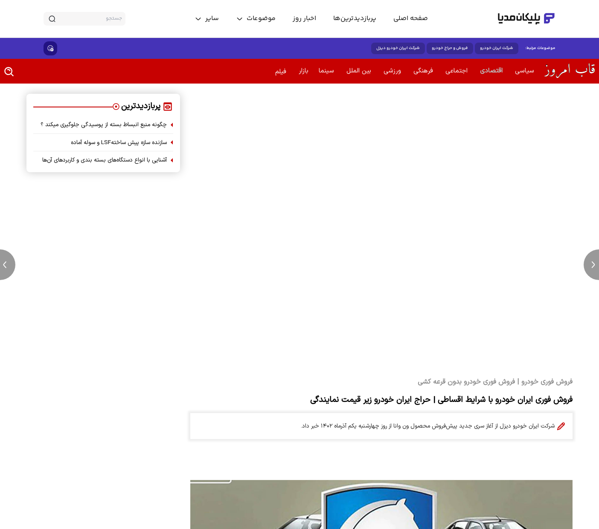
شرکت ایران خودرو (496, 48)
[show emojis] (50, 48)
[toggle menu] (256, 19)
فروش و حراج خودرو (450, 48)
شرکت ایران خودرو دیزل (398, 48)
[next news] (591, 265)
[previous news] (7, 265)
